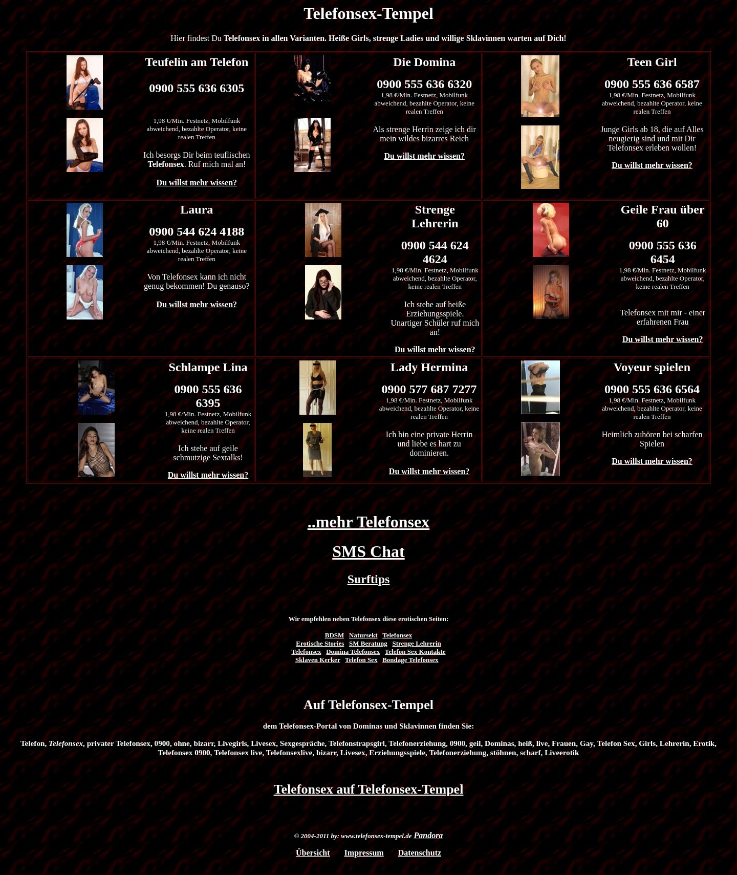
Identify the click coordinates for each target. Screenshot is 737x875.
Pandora (428, 835)
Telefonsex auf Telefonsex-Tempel (369, 789)
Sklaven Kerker (317, 660)
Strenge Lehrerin (417, 643)
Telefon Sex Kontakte (415, 651)
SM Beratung (368, 643)
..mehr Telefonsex (369, 522)
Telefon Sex (361, 660)
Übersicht (313, 852)
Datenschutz (419, 852)
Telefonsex (397, 635)
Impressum (364, 852)
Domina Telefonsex (353, 651)
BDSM (334, 635)
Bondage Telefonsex (410, 660)
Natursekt (363, 635)
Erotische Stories (320, 643)
